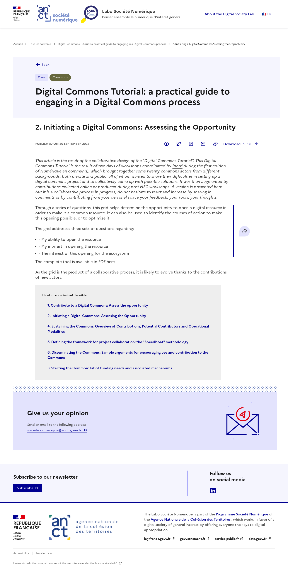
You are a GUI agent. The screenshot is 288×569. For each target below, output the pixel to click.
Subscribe (25, 488)
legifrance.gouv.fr (157, 539)
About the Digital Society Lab (229, 14)
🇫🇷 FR (266, 14)
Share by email (203, 144)
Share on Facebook (166, 144)
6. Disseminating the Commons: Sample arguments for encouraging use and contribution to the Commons (128, 355)
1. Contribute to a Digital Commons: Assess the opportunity (98, 305)
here (111, 262)
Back (42, 64)
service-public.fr (227, 539)
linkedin (213, 490)
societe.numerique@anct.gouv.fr (54, 430)
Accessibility (21, 553)
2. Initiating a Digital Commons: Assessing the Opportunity (97, 315)
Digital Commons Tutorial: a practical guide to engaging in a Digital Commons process (112, 44)
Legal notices (44, 553)
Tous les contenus (40, 44)
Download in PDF (238, 144)
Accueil (18, 44)
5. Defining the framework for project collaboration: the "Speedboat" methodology (118, 341)
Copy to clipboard (215, 144)
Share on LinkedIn (191, 144)
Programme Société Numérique (242, 514)
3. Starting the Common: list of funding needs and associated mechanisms (110, 368)
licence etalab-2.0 (106, 563)
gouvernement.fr (192, 539)
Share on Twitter (178, 144)
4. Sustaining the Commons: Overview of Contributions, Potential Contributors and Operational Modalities (128, 329)
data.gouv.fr (258, 539)
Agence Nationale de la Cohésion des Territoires (190, 519)
